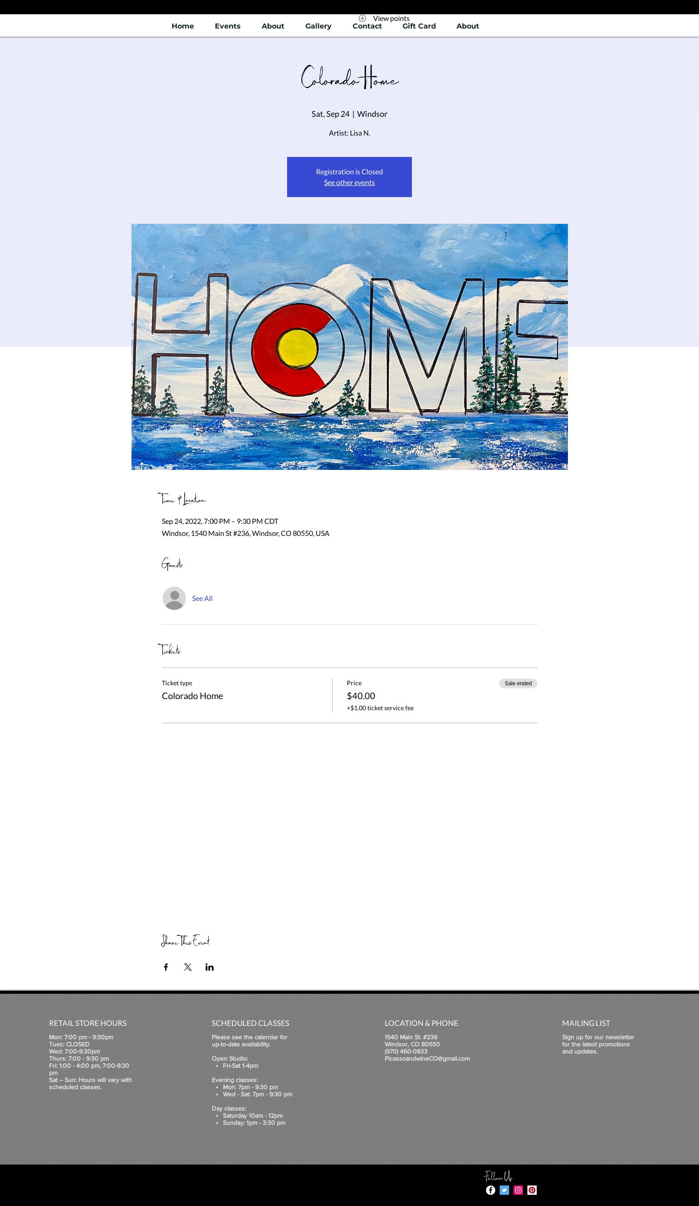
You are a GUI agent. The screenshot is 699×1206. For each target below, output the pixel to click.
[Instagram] (518, 1190)
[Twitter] (504, 1190)
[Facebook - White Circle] (490, 1190)
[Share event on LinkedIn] (210, 967)
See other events (349, 182)
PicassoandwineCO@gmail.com (427, 1058)
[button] (318, 26)
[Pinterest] (532, 1190)
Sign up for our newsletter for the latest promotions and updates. (598, 1044)
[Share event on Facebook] (166, 967)
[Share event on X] (188, 967)
